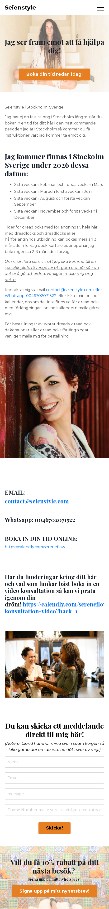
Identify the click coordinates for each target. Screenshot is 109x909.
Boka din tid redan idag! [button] (54, 74)
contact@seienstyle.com (37, 501)
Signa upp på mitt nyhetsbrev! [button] (54, 891)
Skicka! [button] (54, 828)
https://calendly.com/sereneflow (35, 547)
